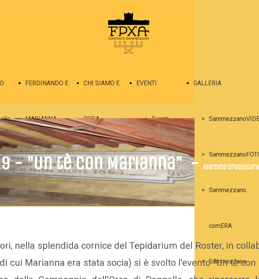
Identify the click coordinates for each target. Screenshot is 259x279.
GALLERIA (207, 83)
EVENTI (146, 83)
